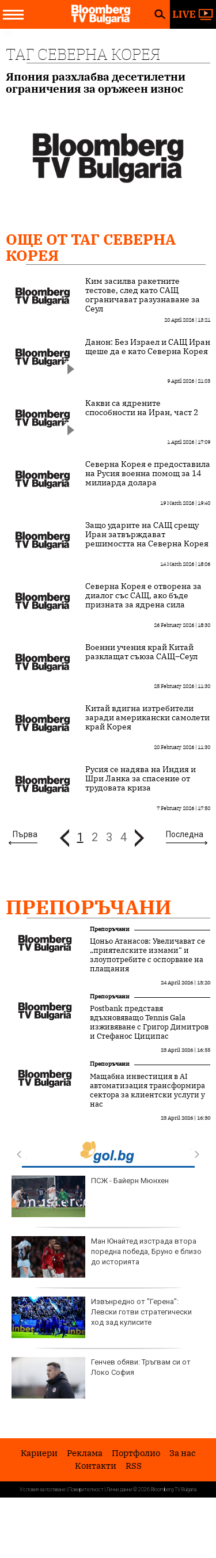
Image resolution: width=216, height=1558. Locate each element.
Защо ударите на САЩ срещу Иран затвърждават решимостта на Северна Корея (147, 534)
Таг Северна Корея (83, 54)
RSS (134, 1465)
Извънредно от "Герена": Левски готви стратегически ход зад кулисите (102, 1317)
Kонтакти (95, 1465)
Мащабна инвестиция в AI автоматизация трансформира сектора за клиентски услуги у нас (147, 1090)
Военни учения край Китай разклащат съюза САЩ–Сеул (141, 652)
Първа (25, 834)
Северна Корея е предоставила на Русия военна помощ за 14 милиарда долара (147, 473)
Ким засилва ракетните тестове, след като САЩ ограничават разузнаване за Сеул (142, 294)
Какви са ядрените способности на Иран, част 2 (141, 407)
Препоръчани (89, 907)
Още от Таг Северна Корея (91, 247)
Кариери (39, 1453)
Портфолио (136, 1453)
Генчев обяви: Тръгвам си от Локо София (101, 1378)
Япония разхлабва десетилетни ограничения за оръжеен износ (95, 83)
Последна (184, 834)
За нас (182, 1453)
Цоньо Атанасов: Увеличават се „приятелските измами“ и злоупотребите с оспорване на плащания (147, 955)
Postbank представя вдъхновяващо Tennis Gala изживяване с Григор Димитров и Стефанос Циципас (149, 1022)
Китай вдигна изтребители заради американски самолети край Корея (147, 717)
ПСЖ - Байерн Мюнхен (90, 1196)
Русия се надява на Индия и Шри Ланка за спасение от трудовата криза (140, 778)
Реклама (85, 1453)
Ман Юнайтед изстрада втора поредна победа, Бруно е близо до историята (107, 1257)
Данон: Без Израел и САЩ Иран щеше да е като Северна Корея (147, 346)
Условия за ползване (43, 1489)
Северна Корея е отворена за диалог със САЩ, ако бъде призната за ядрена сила (143, 595)
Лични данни (119, 1489)
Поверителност (86, 1489)
